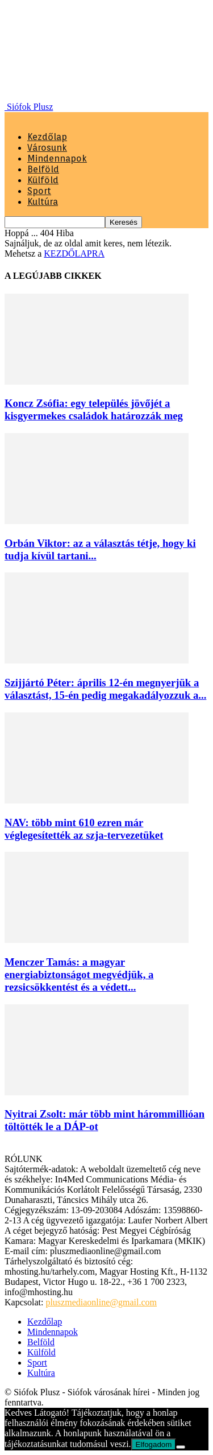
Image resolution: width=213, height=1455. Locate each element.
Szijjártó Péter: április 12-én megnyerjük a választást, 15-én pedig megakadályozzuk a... (105, 689)
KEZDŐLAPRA (74, 253)
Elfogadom (154, 1444)
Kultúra (42, 201)
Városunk (47, 147)
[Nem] (180, 1447)
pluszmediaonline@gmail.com (101, 1302)
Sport (39, 191)
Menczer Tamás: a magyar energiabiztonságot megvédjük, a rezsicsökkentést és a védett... (79, 974)
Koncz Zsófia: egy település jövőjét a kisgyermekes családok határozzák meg (94, 409)
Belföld (43, 169)
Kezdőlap (47, 136)
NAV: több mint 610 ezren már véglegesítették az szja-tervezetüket (84, 829)
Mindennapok (57, 158)
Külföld (43, 180)
